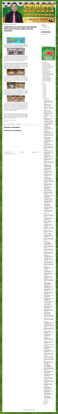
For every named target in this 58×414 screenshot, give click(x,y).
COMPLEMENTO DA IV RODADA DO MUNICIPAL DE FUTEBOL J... (49, 225)
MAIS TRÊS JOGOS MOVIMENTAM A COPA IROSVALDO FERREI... (48, 283)
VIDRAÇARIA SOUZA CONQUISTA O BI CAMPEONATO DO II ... (48, 313)
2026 (44, 84)
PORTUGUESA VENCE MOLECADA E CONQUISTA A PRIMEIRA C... (49, 259)
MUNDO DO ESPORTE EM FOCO (48, 74)
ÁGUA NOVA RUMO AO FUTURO (48, 66)
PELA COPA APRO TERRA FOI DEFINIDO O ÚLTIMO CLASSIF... (49, 159)
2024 (44, 87)
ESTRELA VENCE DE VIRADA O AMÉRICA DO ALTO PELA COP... (49, 228)
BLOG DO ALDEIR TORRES (47, 67)
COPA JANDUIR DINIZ (46, 77)
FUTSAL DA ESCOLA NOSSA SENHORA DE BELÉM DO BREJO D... (48, 354)
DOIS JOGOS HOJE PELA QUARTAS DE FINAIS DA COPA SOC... (48, 172)
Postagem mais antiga (35, 152)
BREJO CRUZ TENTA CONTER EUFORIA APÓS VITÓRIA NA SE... (49, 359)
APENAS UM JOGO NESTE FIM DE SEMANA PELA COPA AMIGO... (48, 202)
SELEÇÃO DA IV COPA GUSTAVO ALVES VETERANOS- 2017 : (47, 205)
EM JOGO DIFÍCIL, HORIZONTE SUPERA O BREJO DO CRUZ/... (48, 105)
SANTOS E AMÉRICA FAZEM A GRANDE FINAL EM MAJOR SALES (49, 239)
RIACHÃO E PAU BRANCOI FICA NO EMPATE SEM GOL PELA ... (49, 250)
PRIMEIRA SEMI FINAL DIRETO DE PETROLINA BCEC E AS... (48, 394)
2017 (44, 97)
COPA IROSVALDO (47, 241)
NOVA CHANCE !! (46, 213)
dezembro (45, 98)
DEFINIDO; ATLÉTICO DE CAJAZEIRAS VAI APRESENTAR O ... (48, 188)
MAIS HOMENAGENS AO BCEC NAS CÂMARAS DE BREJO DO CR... (48, 184)
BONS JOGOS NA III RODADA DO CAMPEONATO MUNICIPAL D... (49, 348)
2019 (44, 94)
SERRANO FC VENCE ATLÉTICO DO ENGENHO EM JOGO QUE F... (48, 144)
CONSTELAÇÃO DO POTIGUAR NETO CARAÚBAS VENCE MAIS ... (49, 397)
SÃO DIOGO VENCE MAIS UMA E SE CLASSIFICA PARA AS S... (48, 222)
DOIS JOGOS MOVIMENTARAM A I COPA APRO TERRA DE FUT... (48, 132)
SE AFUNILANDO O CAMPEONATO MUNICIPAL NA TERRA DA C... (48, 391)
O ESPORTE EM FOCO (46, 63)
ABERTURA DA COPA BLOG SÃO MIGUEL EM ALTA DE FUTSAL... (48, 135)
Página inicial (22, 152)
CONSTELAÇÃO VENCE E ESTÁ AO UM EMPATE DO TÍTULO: (48, 211)
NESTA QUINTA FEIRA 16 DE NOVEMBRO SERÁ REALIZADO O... (48, 299)
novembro (45, 99)
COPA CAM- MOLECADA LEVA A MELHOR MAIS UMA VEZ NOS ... (49, 329)
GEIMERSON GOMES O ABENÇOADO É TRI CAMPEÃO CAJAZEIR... (48, 166)
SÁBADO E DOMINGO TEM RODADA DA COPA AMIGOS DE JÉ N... (49, 369)
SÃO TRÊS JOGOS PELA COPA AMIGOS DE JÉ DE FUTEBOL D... (48, 277)
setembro (45, 401)
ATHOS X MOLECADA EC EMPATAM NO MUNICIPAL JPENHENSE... (48, 293)
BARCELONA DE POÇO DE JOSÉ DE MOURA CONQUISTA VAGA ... (48, 138)
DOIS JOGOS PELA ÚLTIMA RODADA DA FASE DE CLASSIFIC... (48, 274)
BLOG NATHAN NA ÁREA (47, 71)
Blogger (33, 409)
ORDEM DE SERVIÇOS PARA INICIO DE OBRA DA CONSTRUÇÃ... (48, 372)
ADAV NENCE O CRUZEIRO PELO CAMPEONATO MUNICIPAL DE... (48, 219)
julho (44, 404)
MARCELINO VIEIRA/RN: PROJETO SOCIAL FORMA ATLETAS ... (48, 102)
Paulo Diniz (44, 25)
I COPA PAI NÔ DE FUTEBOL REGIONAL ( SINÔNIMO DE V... (48, 319)
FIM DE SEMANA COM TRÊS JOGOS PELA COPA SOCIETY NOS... (48, 375)
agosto (45, 402)
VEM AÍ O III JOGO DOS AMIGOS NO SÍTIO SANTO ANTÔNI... (48, 231)
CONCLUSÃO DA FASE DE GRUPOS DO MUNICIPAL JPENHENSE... (48, 208)
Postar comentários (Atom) (11, 153)
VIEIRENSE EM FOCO (46, 72)
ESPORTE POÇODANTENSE (47, 73)
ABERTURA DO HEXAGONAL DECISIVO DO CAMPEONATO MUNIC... (48, 119)
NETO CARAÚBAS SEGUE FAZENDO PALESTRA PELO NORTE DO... (49, 381)
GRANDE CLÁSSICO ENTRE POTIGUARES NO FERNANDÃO (48, 196)
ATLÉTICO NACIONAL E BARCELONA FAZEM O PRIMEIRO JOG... (48, 169)
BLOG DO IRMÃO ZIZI (46, 68)
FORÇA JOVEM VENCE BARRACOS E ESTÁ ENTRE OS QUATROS (49, 351)
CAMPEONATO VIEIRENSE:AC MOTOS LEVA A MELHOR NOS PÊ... (49, 247)
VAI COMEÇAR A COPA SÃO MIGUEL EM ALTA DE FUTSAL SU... (48, 175)
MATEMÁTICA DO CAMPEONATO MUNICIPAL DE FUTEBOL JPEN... (48, 287)
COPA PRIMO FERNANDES (47, 78)
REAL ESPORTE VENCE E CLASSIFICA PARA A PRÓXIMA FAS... (48, 335)
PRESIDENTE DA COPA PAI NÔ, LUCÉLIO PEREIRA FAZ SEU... (49, 280)
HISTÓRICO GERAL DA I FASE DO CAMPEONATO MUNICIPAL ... (49, 141)
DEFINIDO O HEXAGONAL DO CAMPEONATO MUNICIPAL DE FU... (49, 162)
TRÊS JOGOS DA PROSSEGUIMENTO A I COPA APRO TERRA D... (48, 178)
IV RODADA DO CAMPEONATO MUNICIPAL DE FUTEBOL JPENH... (48, 256)
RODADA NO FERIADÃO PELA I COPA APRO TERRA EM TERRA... (49, 326)
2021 (44, 91)
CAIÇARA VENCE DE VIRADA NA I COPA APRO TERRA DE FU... (49, 316)
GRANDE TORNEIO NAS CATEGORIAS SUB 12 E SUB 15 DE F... (48, 124)
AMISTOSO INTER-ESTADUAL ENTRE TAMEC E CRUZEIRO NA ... (49, 296)
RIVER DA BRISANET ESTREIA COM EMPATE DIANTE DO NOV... (48, 243)
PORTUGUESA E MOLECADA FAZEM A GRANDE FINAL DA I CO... (49, 265)
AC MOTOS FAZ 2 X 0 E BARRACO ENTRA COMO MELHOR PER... (48, 307)
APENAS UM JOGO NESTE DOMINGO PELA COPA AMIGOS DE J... (48, 113)
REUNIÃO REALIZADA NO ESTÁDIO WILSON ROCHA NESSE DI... (48, 253)
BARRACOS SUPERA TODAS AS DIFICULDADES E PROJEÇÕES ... (48, 153)
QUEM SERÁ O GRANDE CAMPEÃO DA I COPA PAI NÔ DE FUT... (48, 384)
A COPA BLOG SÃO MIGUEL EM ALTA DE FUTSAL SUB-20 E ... (48, 108)
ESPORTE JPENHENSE (47, 79)
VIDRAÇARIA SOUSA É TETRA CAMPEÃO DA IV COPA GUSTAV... (49, 342)
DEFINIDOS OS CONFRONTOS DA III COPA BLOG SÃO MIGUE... (48, 271)
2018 (44, 95)
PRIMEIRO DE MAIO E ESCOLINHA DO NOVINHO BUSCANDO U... (48, 156)
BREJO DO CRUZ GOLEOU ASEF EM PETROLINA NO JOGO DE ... (48, 378)
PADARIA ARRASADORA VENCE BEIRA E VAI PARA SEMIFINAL (48, 310)
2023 (44, 88)
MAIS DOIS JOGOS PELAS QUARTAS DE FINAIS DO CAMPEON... (48, 193)
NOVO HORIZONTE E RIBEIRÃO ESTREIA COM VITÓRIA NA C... (48, 332)
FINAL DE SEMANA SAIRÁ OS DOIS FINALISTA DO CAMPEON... (49, 290)
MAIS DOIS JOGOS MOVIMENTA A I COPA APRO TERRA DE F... (49, 268)
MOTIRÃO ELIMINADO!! (47, 233)
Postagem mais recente (8, 152)
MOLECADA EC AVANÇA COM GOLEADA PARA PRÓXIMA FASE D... (49, 181)
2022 (44, 90)
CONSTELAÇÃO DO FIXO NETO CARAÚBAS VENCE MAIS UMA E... (48, 362)
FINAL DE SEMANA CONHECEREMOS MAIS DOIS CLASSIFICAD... (48, 366)
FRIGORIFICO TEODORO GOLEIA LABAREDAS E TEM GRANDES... (49, 236)
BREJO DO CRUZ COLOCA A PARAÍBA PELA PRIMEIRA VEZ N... (48, 216)
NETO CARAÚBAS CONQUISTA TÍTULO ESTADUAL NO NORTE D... (48, 127)
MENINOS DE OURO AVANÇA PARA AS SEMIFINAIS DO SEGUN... (48, 148)
